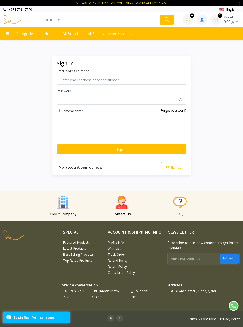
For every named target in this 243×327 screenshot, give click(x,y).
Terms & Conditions (201, 319)
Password (64, 91)
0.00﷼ (231, 19)
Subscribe (229, 258)
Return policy (117, 266)
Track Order (116, 254)
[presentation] (91, 130)
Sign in (121, 149)
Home (49, 33)
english (228, 9)
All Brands (71, 33)
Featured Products (76, 242)
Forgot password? (173, 110)
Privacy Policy (230, 319)
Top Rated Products (77, 260)
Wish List (114, 248)
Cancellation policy (121, 272)
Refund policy (117, 260)
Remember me (72, 111)
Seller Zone (117, 33)
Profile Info (116, 242)
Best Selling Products (78, 254)
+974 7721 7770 (17, 9)
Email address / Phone (73, 71)
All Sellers (96, 33)
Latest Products (74, 248)
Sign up (173, 167)
